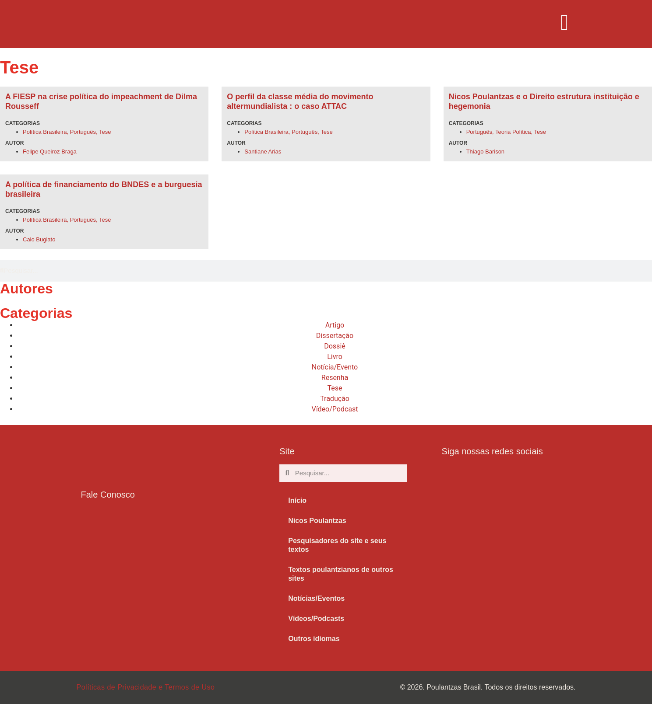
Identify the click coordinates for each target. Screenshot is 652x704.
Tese (105, 132)
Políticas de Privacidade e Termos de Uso (146, 687)
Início (297, 500)
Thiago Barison (485, 151)
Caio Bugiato (39, 239)
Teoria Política (513, 132)
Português (83, 132)
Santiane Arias (262, 151)
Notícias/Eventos (316, 598)
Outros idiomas (313, 638)
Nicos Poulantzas (317, 520)
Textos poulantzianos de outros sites (340, 574)
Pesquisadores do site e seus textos (337, 545)
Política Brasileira (45, 132)
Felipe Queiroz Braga (50, 151)
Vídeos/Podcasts (316, 618)
